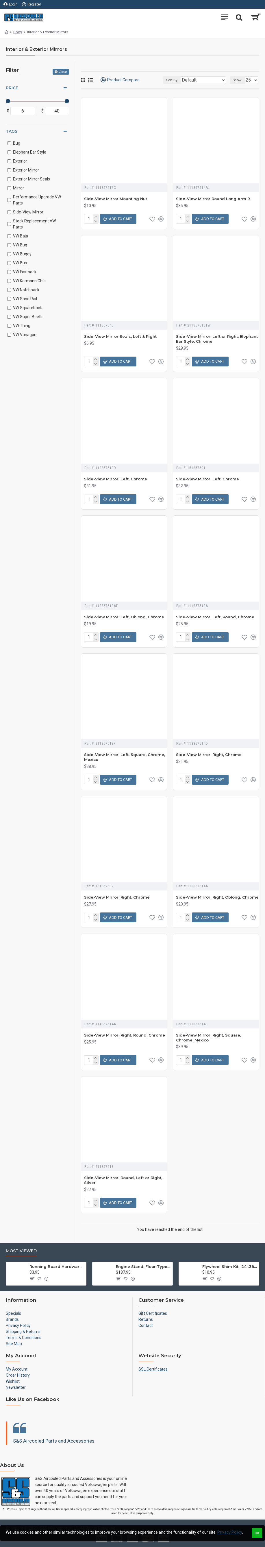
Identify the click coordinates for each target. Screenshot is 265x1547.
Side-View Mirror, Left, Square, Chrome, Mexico (124, 757)
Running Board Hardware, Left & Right (56, 1266)
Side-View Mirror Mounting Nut (115, 198)
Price (12, 88)
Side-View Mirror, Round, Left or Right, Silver (123, 1180)
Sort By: (172, 80)
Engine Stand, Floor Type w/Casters (143, 1266)
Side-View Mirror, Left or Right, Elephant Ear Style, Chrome (217, 339)
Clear (63, 71)
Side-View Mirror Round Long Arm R (213, 198)
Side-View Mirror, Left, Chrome (115, 479)
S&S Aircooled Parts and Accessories (53, 1441)
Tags (11, 131)
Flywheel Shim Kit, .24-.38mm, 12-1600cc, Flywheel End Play (229, 1266)
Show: (237, 80)
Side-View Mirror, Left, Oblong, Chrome (124, 617)
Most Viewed (21, 1251)
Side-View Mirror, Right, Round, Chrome (124, 1035)
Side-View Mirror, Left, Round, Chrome (215, 617)
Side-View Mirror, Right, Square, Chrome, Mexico (208, 1037)
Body (17, 32)
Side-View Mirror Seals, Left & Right (120, 336)
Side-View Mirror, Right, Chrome (209, 754)
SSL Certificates (153, 1369)
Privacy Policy (229, 1532)
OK (257, 1533)
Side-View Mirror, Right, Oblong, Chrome (217, 897)
